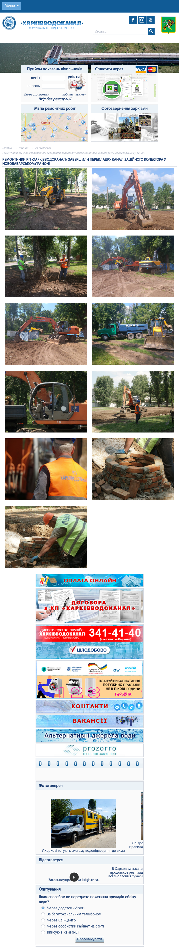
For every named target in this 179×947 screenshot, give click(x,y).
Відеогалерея (51, 860)
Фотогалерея (43, 148)
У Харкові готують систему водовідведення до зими (83, 826)
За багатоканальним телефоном (71, 914)
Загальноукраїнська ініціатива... (74, 880)
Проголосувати (89, 939)
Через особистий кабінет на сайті (72, 926)
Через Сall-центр (58, 920)
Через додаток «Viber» (63, 908)
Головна (7, 148)
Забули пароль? (74, 94)
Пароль (33, 86)
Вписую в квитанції (60, 932)
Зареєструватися (36, 94)
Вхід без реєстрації (54, 99)
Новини (23, 148)
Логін (35, 78)
